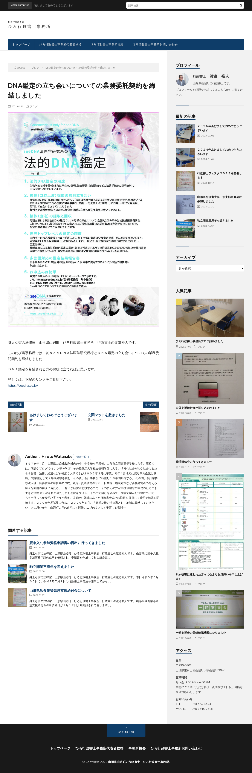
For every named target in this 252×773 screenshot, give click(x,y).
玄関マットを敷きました (106, 415)
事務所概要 (137, 748)
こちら (222, 89)
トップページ (21, 44)
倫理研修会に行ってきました (194, 461)
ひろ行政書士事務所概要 (107, 44)
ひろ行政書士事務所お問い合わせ (155, 44)
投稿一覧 (81, 457)
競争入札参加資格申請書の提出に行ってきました (67, 543)
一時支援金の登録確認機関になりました (201, 632)
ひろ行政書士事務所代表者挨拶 (60, 44)
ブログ (33, 106)
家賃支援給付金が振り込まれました (198, 408)
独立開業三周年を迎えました (51, 566)
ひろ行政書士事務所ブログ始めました (199, 341)
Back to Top (126, 731)
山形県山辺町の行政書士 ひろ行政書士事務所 (138, 762)
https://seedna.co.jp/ (23, 385)
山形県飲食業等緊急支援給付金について (60, 590)
